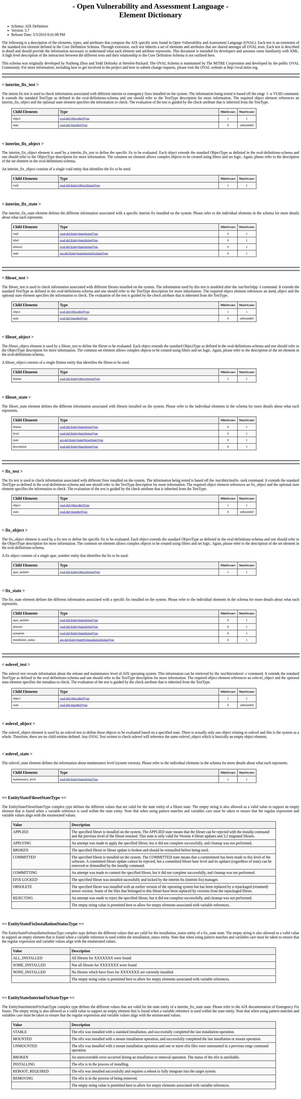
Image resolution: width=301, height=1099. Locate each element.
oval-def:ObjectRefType (74, 118)
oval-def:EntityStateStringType (79, 233)
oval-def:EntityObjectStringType (80, 185)
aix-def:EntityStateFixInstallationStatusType (87, 640)
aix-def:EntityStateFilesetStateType (81, 440)
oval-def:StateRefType (74, 125)
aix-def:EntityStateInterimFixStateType (84, 253)
